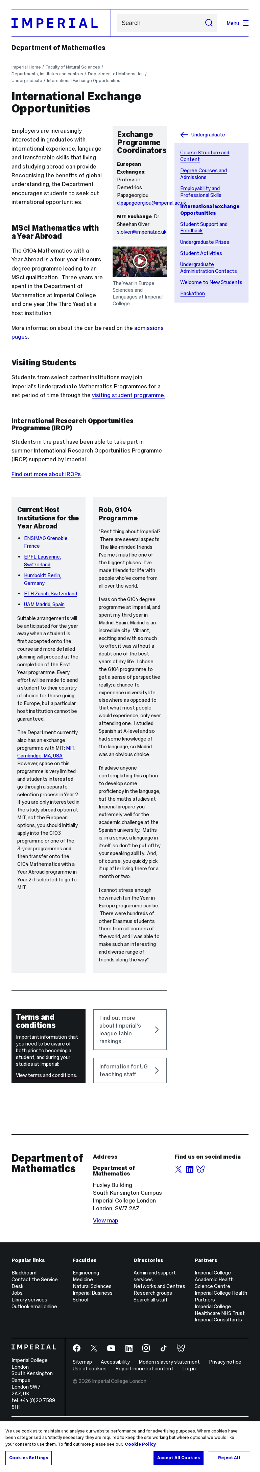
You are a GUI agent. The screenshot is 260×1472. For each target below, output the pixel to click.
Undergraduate (26, 80)
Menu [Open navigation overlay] (238, 23)
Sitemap (82, 1402)
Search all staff (150, 1340)
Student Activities (201, 253)
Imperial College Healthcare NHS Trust (220, 1350)
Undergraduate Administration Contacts (208, 267)
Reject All (229, 1458)
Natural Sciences (92, 1327)
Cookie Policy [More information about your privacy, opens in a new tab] (140, 1444)
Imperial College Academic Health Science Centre (214, 1320)
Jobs (17, 1334)
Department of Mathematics (58, 48)
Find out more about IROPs (46, 474)
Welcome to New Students (211, 282)
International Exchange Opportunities (83, 80)
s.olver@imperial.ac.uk (141, 232)
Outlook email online (34, 1347)
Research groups (153, 1334)
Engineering (86, 1313)
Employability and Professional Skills (200, 191)
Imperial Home (26, 67)
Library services (29, 1340)
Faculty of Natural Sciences (73, 67)
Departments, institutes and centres (47, 74)
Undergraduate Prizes (204, 242)
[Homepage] (61, 23)
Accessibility (115, 1402)
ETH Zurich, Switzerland (50, 634)
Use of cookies (90, 1409)
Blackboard (24, 1313)
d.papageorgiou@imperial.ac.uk (151, 203)
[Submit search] (208, 23)
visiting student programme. (128, 395)
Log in (189, 1409)
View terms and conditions (46, 1116)
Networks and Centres (159, 1327)
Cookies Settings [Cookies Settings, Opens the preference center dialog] (28, 1458)
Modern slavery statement (169, 1402)
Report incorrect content (144, 1409)
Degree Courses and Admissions (203, 173)
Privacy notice (225, 1402)
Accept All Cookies (178, 1458)
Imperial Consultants (218, 1360)
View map (105, 1261)
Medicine (83, 1320)
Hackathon (192, 293)
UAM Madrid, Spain (44, 645)
